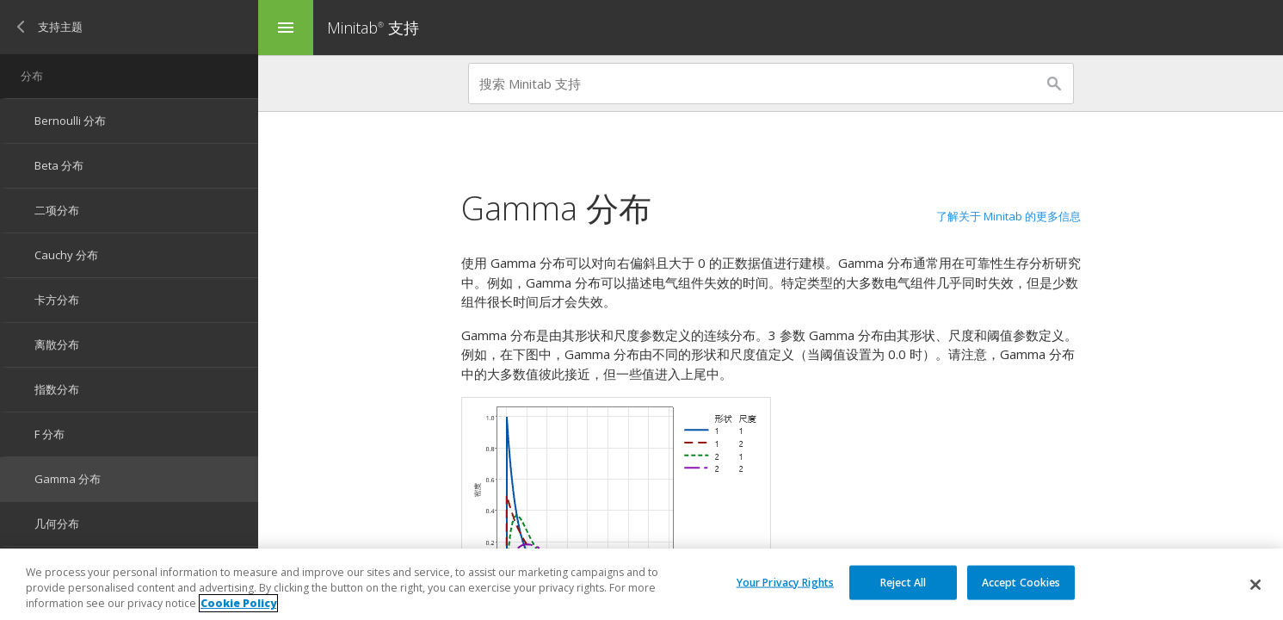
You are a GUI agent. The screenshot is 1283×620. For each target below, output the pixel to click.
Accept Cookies (1021, 581)
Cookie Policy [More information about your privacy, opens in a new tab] (238, 603)
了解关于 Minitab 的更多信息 (1008, 216)
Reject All (903, 581)
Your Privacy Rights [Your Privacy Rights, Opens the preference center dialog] (785, 581)
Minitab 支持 (373, 27)
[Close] (1255, 585)
